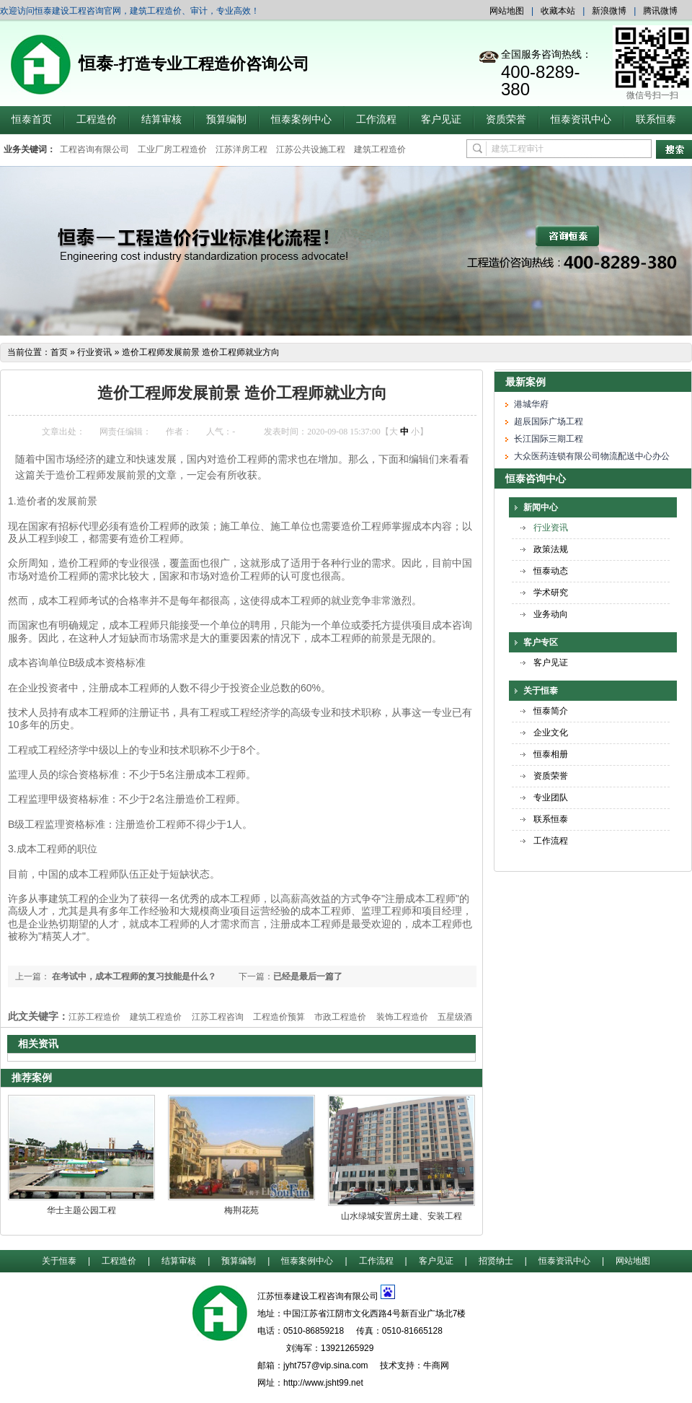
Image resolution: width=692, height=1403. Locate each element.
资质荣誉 (506, 119)
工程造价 (96, 119)
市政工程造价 (340, 1017)
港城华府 (531, 404)
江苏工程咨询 (218, 1017)
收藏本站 (558, 11)
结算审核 (161, 119)
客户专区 (540, 642)
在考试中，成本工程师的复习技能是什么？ (133, 976)
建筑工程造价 (380, 149)
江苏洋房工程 (241, 149)
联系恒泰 (656, 119)
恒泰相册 (550, 754)
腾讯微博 (660, 11)
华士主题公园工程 (81, 1210)
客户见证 (441, 119)
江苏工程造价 (94, 1017)
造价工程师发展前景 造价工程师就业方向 (201, 352)
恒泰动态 (550, 571)
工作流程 (376, 119)
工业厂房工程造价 (172, 149)
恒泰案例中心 (301, 119)
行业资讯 (94, 352)
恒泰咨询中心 (535, 478)
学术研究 (550, 592)
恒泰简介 (550, 711)
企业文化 (550, 732)
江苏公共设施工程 (310, 149)
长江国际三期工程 (548, 439)
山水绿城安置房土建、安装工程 (401, 1216)
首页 (59, 352)
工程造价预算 (279, 1017)
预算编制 (226, 119)
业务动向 (550, 614)
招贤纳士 (496, 1261)
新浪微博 (609, 11)
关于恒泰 (540, 691)
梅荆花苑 (241, 1210)
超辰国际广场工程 (548, 421)
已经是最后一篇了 (307, 976)
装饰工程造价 (402, 1017)
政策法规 (550, 549)
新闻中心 (540, 507)
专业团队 (550, 797)
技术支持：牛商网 (414, 1365)
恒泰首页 (32, 119)
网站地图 (506, 11)
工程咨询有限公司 (94, 149)
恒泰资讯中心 (581, 119)
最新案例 (525, 382)
